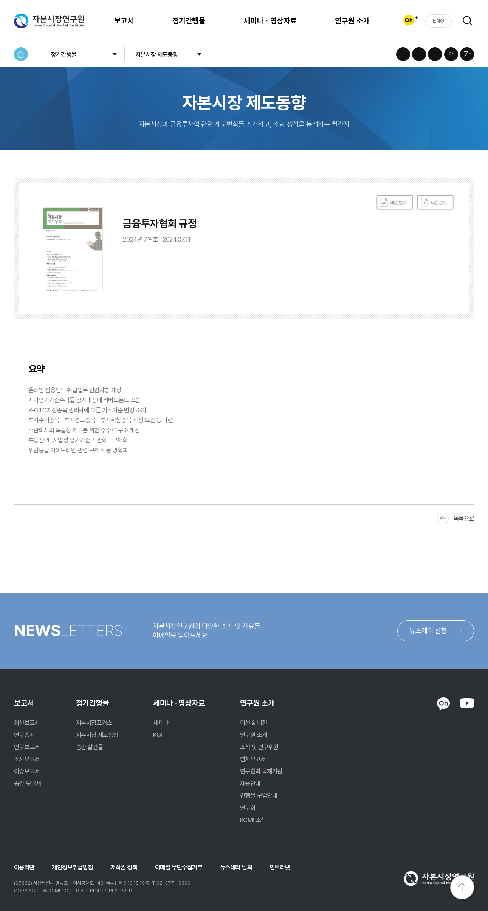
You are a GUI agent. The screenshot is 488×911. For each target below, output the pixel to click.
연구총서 (24, 735)
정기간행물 (188, 20)
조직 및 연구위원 (259, 747)
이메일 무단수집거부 (179, 867)
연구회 (248, 808)
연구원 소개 (352, 20)
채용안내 (250, 783)
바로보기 (395, 202)
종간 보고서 (27, 783)
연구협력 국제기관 (261, 771)
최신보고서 (27, 723)
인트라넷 (280, 867)
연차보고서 (253, 759)
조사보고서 (27, 759)
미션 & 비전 (253, 723)
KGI (157, 735)
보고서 (124, 20)
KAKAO (443, 703)
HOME (21, 54)
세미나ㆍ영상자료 (270, 20)
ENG (438, 20)
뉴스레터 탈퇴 (236, 867)
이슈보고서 (27, 771)
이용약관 (24, 867)
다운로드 (435, 202)
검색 (468, 21)
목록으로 (464, 518)
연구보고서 (27, 747)
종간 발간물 (89, 747)
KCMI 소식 (253, 820)
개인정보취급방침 (72, 867)
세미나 (161, 723)
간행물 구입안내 (258, 795)
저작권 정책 (124, 867)
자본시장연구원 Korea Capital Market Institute (49, 21)
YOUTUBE (467, 703)
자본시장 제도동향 (156, 54)
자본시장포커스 (94, 723)
